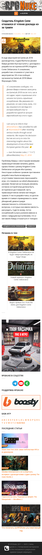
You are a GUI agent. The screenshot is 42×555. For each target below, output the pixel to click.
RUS (23, 423)
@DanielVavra (12, 127)
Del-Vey (33, 34)
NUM (18, 423)
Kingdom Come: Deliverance (14, 226)
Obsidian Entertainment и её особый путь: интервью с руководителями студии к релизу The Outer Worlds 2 (20, 474)
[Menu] (16, 13)
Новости (31, 226)
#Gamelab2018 (15, 129)
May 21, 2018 (25, 155)
